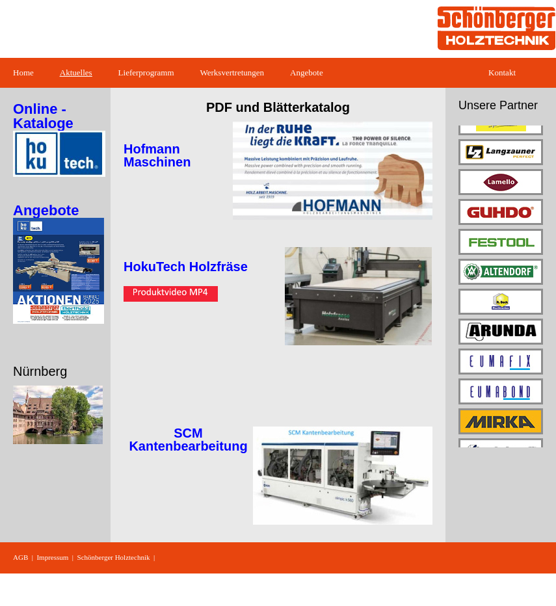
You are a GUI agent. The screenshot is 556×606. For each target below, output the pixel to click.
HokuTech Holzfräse (186, 266)
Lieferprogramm (146, 72)
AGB (20, 557)
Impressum (52, 557)
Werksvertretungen (232, 72)
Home (23, 72)
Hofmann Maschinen (157, 155)
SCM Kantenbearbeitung (188, 439)
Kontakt (502, 72)
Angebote (306, 72)
